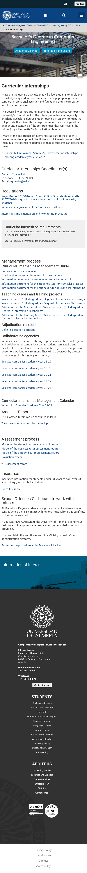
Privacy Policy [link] (44, 850)
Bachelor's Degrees (16, 25)
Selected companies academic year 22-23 (26, 387)
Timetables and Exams (57, 50)
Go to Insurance (11, 489)
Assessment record (16, 464)
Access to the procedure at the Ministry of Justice (31, 545)
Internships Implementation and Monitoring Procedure (34, 213)
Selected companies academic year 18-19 (26, 361)
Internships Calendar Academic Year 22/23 (27, 405)
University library (42, 743)
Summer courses (42, 729)
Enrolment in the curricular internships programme (32, 275)
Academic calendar (42, 738)
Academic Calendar (26, 50)
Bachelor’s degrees (42, 702)
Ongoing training (42, 720)
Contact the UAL (42, 685)
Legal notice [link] (43, 855)
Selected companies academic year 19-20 (26, 368)
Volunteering (42, 752)
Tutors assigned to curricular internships (25, 423)
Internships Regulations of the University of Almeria (32, 207)
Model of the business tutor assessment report (30, 448)
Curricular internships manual (19, 271)
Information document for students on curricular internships (38, 279)
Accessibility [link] (43, 866)
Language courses (42, 725)
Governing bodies (42, 770)
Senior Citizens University (42, 734)
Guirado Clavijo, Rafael (15, 174)
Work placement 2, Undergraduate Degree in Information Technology (43, 303)
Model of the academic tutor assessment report (30, 452)
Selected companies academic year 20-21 (26, 374)
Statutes (42, 788)
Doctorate (42, 711)
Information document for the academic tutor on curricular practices (42, 283)
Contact (80, 3)
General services (42, 779)
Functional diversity (42, 747)
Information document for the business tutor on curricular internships (43, 288)
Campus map (42, 792)
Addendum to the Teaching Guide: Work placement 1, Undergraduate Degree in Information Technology (43, 309)
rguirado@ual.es (20, 181)
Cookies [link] (43, 860)
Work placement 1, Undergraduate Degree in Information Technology (43, 299)
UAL (3, 25)
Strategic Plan (42, 783)
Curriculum (74, 25)
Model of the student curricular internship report (31, 444)
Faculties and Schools (42, 774)
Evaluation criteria (12, 457)
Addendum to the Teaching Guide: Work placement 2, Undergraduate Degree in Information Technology (43, 316)
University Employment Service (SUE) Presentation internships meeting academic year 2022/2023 (41, 155)
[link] (80, 3)
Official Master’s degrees (42, 707)
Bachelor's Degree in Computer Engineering (47, 25)
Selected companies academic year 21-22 (26, 381)
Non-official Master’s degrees (42, 716)
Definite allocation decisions (18, 329)
